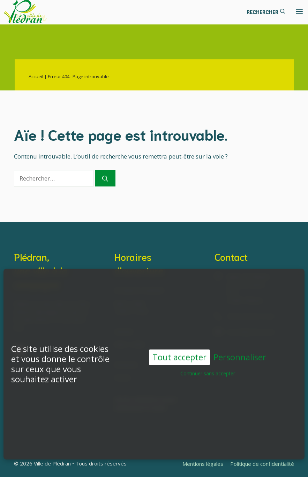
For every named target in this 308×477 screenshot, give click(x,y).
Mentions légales (202, 463)
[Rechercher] (105, 178)
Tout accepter (179, 352)
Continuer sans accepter (207, 368)
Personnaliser (239, 352)
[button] (266, 12)
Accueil (36, 76)
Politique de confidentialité (262, 463)
